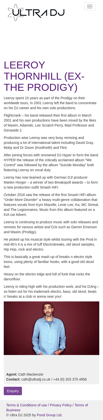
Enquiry (13, 391)
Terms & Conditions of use (26, 405)
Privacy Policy (61, 405)
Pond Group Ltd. (49, 415)
